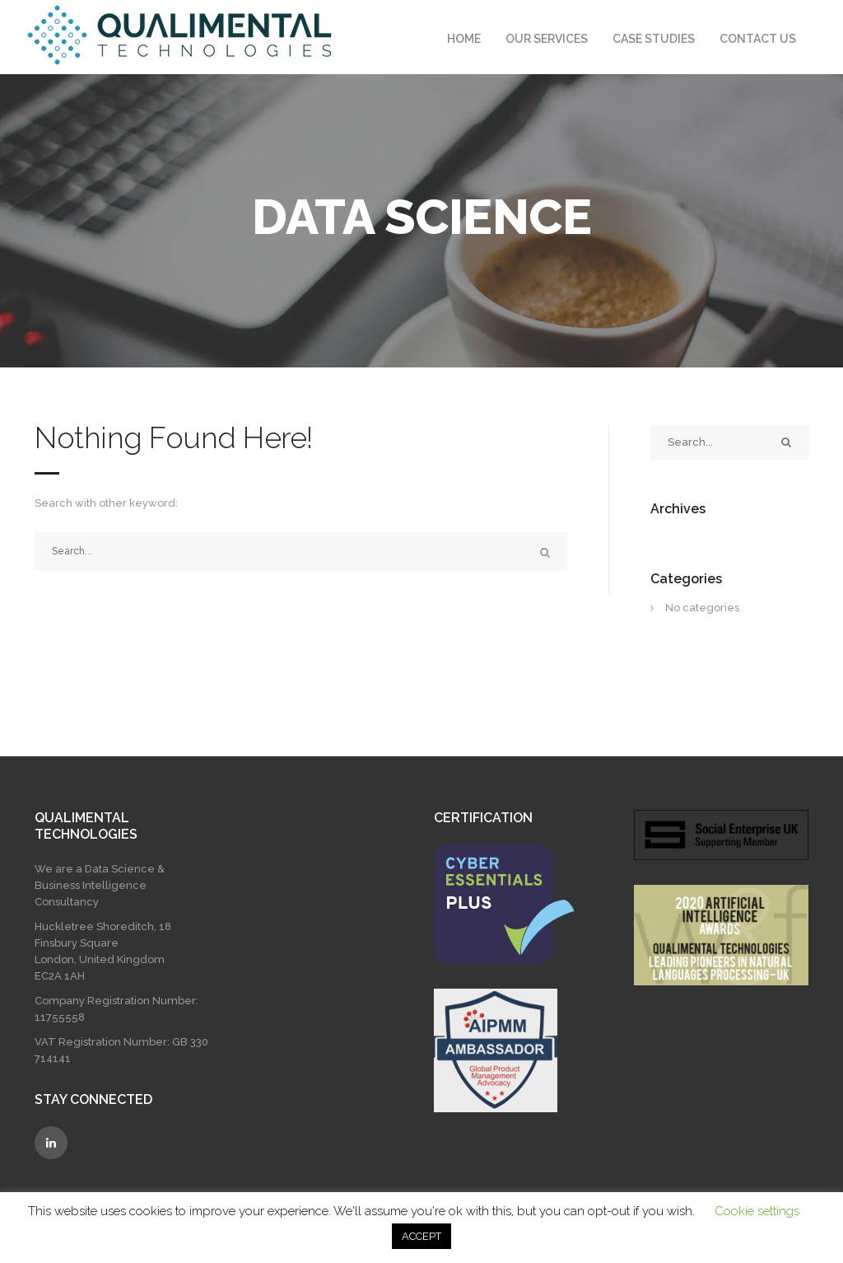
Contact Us (758, 38)
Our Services (546, 38)
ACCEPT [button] (421, 1236)
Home (464, 38)
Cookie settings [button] (757, 1211)
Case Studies (653, 38)
